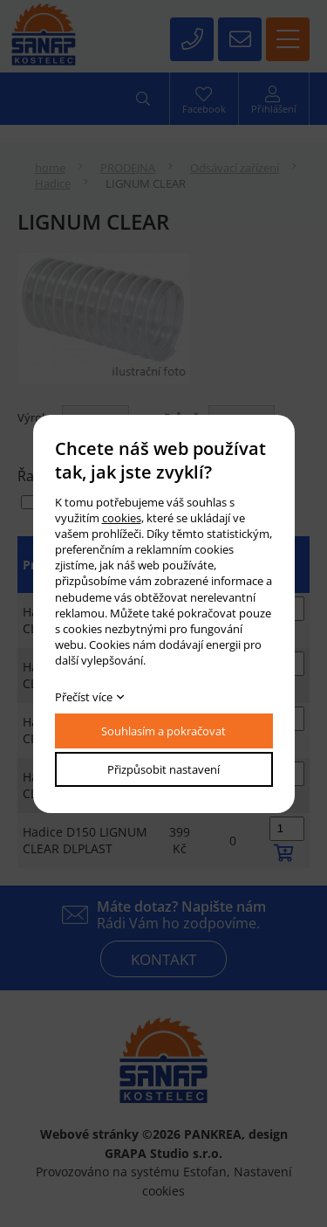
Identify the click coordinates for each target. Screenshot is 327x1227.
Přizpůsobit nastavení (163, 769)
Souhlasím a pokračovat (163, 731)
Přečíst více (83, 697)
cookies (121, 518)
